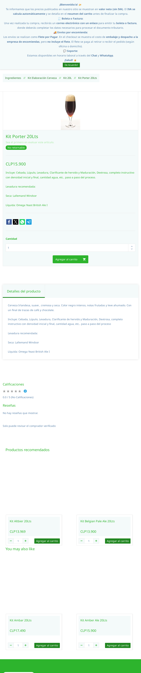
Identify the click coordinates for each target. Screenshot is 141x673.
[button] (19, 643)
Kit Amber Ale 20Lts (93, 588)
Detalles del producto (24, 259)
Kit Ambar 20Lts (21, 588)
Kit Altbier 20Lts (20, 489)
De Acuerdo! (71, 65)
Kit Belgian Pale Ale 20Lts (97, 489)
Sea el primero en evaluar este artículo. (30, 110)
